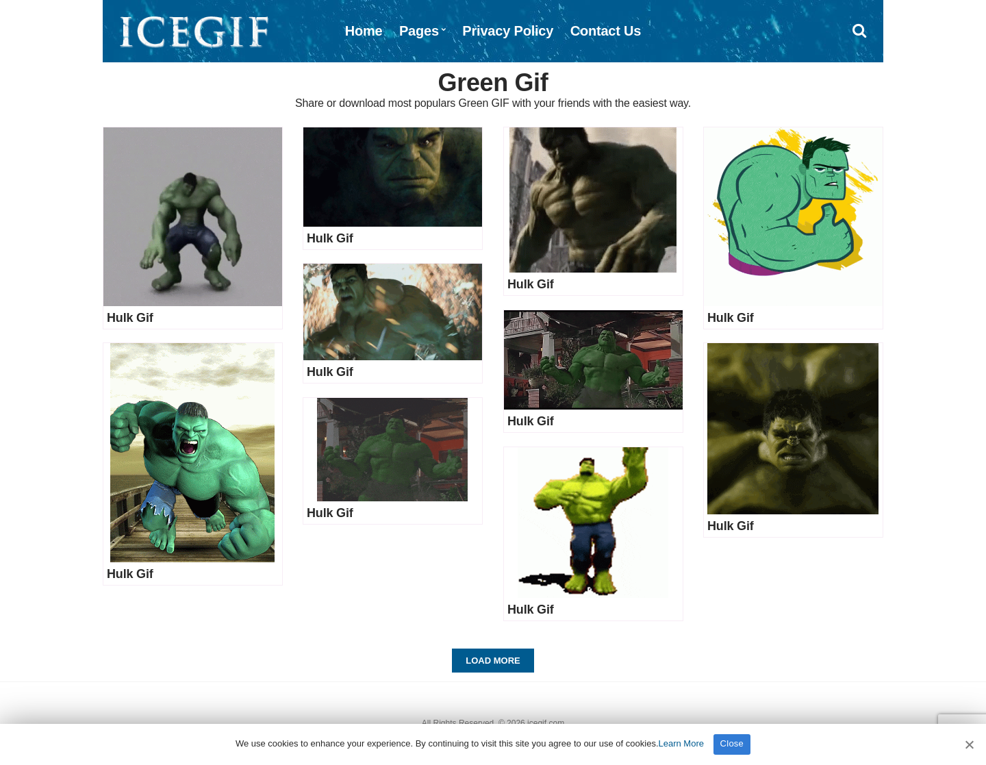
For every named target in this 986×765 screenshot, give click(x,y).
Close (732, 743)
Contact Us (606, 30)
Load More (493, 660)
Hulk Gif (130, 318)
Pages (419, 30)
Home (364, 30)
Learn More (681, 743)
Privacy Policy (507, 30)
